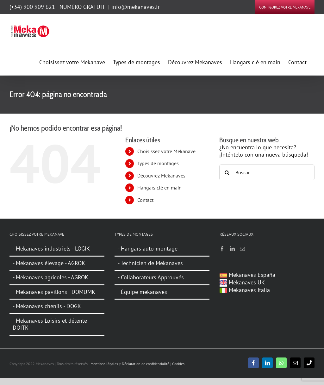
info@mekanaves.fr (135, 6)
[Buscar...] (267, 172)
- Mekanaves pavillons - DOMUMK (54, 291)
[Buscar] (227, 172)
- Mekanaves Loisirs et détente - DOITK (51, 324)
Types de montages (158, 163)
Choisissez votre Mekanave (166, 151)
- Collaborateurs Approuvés (151, 277)
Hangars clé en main (159, 187)
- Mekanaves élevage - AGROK (49, 263)
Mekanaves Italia (245, 290)
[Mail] (242, 248)
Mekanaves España (247, 274)
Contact (145, 200)
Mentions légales (104, 363)
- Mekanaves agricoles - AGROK (50, 277)
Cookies (178, 363)
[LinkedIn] (232, 248)
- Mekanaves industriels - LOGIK (51, 248)
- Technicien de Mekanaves (150, 263)
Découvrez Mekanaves (161, 175)
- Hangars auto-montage (148, 248)
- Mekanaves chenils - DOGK (47, 306)
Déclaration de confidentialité (145, 363)
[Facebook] (222, 248)
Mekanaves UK (242, 282)
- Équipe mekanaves (142, 291)
